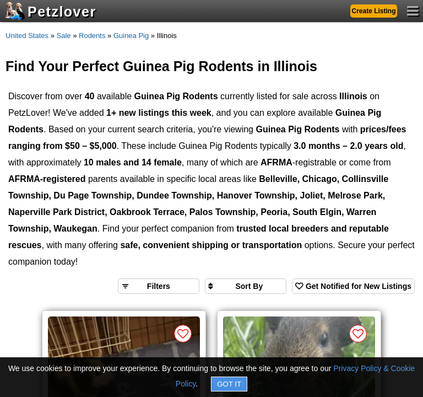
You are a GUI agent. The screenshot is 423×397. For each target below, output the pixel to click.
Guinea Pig (131, 35)
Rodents (92, 35)
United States (27, 35)
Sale (64, 35)
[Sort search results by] (245, 286)
